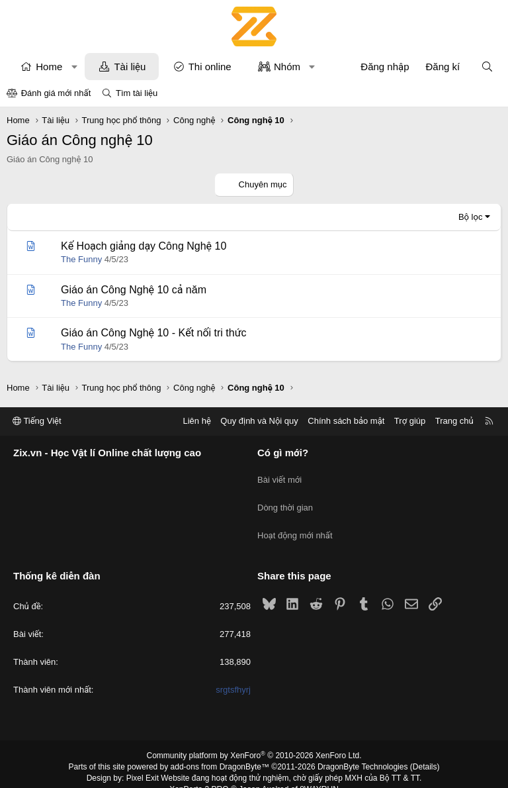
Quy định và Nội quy (259, 421)
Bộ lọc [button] (470, 217)
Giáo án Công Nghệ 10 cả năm (133, 289)
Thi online (210, 66)
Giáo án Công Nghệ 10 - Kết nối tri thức (154, 332)
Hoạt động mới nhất (295, 523)
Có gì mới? (282, 453)
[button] (74, 66)
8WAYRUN (319, 772)
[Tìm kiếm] (487, 66)
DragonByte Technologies (363, 750)
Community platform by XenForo (254, 739)
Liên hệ (196, 421)
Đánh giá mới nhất (56, 93)
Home (49, 66)
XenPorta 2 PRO (198, 772)
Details (425, 750)
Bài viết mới (279, 476)
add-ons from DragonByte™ (220, 750)
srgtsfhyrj (233, 673)
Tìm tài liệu (136, 93)
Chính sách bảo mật (346, 421)
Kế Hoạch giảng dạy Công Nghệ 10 (143, 246)
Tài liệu (130, 66)
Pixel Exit (142, 760)
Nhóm (287, 66)
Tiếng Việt (37, 421)
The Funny (81, 259)
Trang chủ (454, 421)
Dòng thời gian (285, 500)
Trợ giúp (409, 421)
